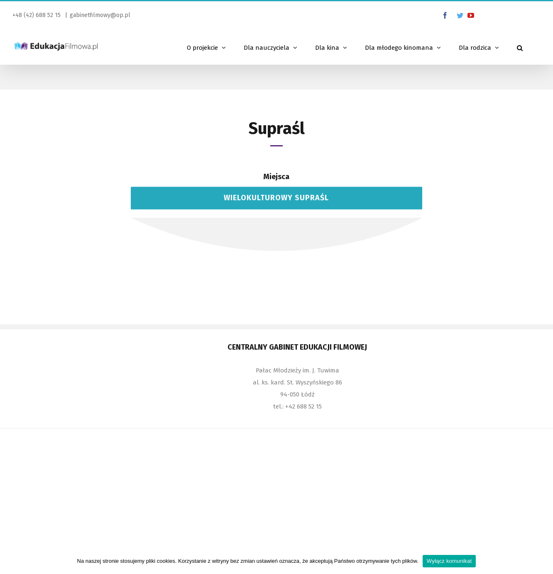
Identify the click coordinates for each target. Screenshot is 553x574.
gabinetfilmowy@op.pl (100, 15)
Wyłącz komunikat (449, 561)
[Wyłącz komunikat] (542, 561)
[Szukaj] (520, 46)
